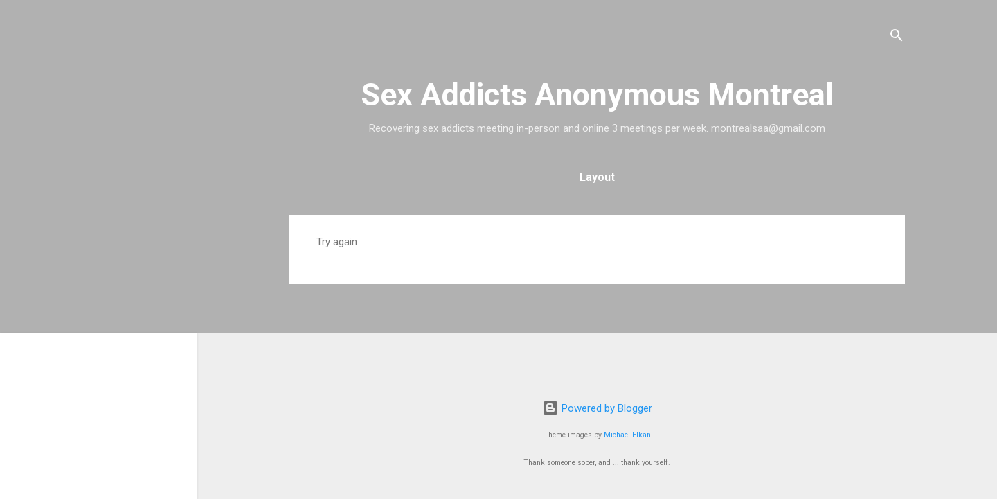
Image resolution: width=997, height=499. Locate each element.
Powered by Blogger (597, 408)
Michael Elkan (627, 434)
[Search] (896, 38)
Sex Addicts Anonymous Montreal (597, 94)
